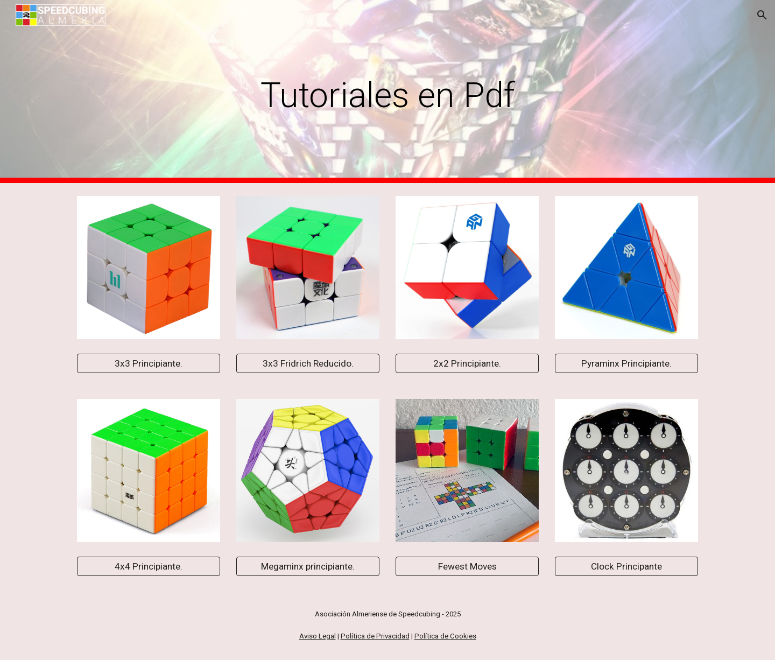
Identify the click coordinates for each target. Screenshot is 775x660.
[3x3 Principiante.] (149, 363)
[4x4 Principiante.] (149, 566)
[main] (387, 91)
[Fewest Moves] (467, 566)
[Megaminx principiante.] (308, 566)
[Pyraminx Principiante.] (626, 363)
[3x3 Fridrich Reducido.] (308, 363)
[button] (762, 15)
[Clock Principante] (626, 566)
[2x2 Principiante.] (467, 363)
